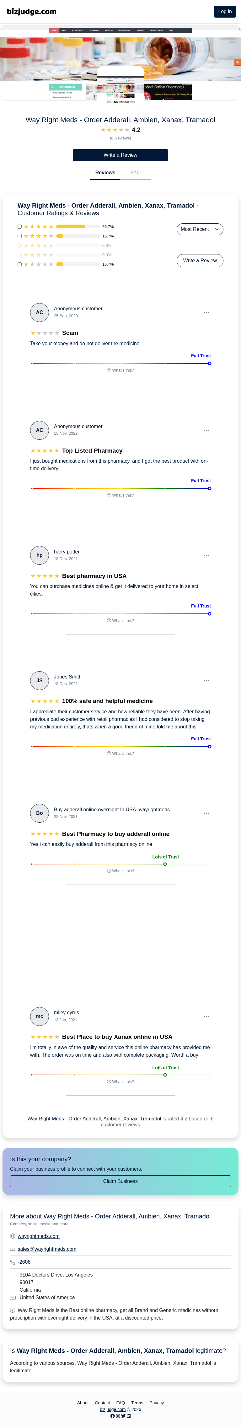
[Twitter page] (123, 1416)
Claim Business (120, 1181)
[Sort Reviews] (200, 229)
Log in (225, 11)
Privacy (156, 1402)
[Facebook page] (112, 1416)
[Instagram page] (118, 1416)
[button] (206, 312)
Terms (137, 1402)
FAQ (136, 172)
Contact (102, 1402)
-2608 (24, 1262)
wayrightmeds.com (38, 1236)
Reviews (105, 172)
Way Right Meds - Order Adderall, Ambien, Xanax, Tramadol (94, 1118)
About (83, 1402)
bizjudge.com (113, 1409)
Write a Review (120, 155)
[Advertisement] (72, 945)
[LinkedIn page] (129, 1416)
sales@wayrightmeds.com (47, 1249)
